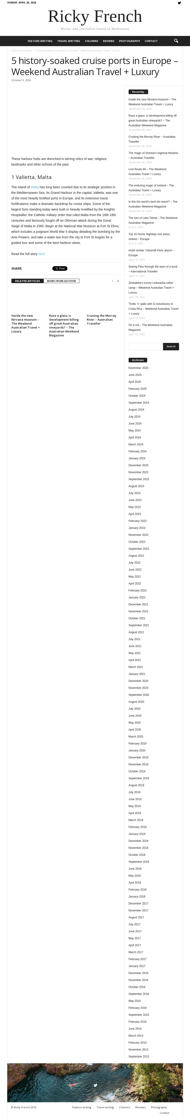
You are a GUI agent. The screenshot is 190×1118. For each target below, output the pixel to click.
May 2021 (135, 653)
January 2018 (137, 896)
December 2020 (138, 681)
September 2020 (139, 694)
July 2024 (134, 416)
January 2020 (137, 750)
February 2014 (138, 1042)
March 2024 (136, 444)
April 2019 (135, 813)
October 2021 (137, 618)
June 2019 (135, 799)
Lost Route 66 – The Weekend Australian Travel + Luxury (147, 172)
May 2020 (135, 722)
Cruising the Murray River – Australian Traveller (101, 319)
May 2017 (135, 938)
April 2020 (135, 729)
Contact (151, 41)
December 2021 (138, 604)
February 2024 (138, 451)
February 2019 (138, 827)
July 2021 (134, 639)
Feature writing (40, 41)
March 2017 (136, 952)
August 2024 (136, 409)
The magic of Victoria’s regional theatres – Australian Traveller (153, 155)
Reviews (108, 41)
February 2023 (138, 521)
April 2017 (135, 945)
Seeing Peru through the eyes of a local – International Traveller (153, 269)
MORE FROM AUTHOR (61, 281)
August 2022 (136, 555)
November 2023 (138, 472)
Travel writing (68, 41)
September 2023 (139, 479)
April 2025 (135, 381)
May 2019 (135, 806)
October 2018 (137, 854)
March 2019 (136, 820)
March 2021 (136, 667)
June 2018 (135, 868)
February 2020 (138, 743)
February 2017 (138, 959)
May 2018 (135, 875)
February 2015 (138, 1021)
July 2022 (134, 562)
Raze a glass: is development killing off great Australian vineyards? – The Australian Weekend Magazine (64, 325)
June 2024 (135, 423)
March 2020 (136, 736)
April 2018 (135, 882)
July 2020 (134, 708)
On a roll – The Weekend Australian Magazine (151, 327)
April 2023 (135, 514)
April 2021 (135, 660)
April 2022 (135, 583)
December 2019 (138, 757)
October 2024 (137, 395)
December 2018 (138, 841)
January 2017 (137, 966)
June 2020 (135, 715)
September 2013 (139, 1056)
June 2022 (135, 569)
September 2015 (139, 1014)
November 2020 (138, 688)
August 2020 (136, 701)
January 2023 (137, 528)
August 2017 (136, 917)
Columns (91, 41)
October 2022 (137, 541)
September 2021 (139, 625)
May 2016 (135, 1001)
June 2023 (135, 500)
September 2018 (139, 861)
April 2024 (135, 437)
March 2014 (136, 1035)
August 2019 (136, 785)
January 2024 (137, 458)
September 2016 (139, 994)
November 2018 (138, 848)
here (41, 254)
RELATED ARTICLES (27, 281)
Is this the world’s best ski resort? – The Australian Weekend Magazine (153, 204)
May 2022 (135, 576)
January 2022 (137, 597)
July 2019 (134, 792)
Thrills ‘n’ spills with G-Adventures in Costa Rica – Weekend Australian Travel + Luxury (154, 308)
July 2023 (134, 493)
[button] (176, 41)
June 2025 (135, 375)
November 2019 (138, 764)
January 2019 (137, 834)
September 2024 (139, 402)
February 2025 (138, 388)
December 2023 (138, 465)
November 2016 (138, 980)
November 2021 (138, 611)
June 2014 (135, 1028)
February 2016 (138, 1007)
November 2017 (138, 910)
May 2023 (135, 507)
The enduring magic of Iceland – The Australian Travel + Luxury (151, 188)
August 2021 (136, 632)
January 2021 (137, 674)
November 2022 (138, 535)
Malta (35, 187)
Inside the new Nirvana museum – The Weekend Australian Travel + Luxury (25, 323)
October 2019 (137, 771)
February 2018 (138, 889)
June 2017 (135, 931)
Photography (129, 41)
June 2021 (135, 646)
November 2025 (138, 368)
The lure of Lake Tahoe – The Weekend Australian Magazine (153, 220)
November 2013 (138, 1049)
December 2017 (138, 903)
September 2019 (139, 778)
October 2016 (137, 987)
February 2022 (138, 590)
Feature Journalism (21, 50)
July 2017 (134, 924)
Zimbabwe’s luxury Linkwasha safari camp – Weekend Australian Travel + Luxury (151, 287)
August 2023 (136, 486)
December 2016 (138, 973)
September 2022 (139, 548)
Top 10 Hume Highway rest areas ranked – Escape (149, 237)
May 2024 (135, 430)
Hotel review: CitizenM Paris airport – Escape (151, 253)
